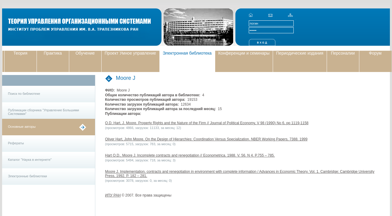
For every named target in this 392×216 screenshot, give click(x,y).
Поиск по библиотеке (24, 93)
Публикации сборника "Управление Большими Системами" (43, 112)
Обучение (85, 53)
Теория (20, 53)
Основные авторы (22, 126)
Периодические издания (299, 53)
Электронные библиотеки (27, 176)
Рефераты (16, 143)
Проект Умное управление (130, 53)
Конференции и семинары (243, 53)
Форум (375, 53)
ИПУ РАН (113, 195)
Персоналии (343, 53)
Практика (53, 53)
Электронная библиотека (187, 53)
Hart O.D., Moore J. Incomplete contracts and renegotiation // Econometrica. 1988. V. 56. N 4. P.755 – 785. (190, 155)
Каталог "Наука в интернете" (30, 159)
